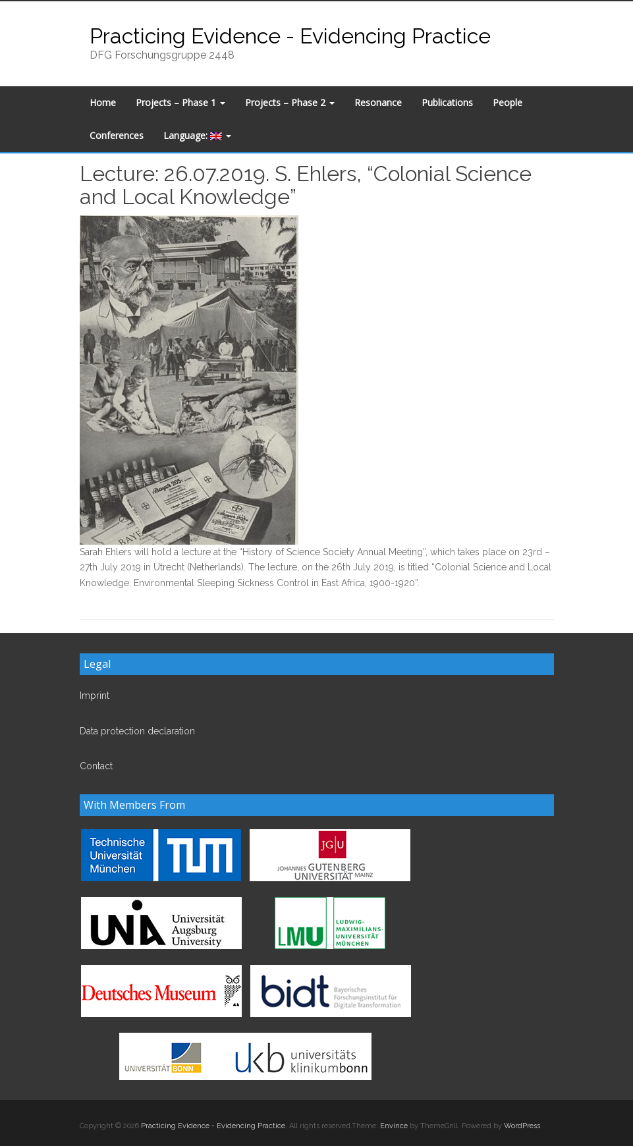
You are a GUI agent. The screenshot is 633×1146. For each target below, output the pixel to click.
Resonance (378, 102)
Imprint (94, 695)
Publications (447, 102)
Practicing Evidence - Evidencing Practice (290, 36)
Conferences (117, 135)
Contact (96, 766)
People (507, 102)
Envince (394, 1126)
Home (103, 102)
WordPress (522, 1126)
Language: (197, 135)
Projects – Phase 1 (180, 102)
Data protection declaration (137, 731)
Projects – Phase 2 (290, 102)
